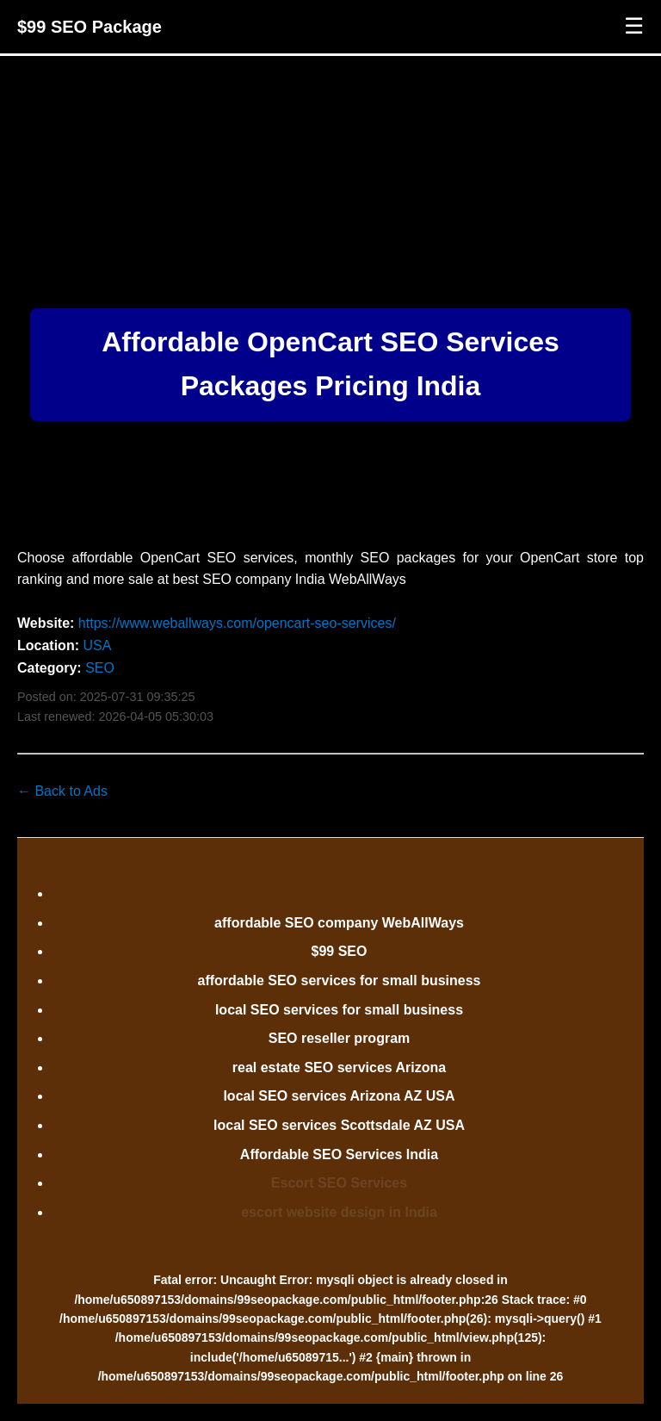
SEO (99, 668)
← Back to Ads (62, 791)
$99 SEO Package (89, 26)
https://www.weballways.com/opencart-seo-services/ (237, 623)
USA (97, 645)
